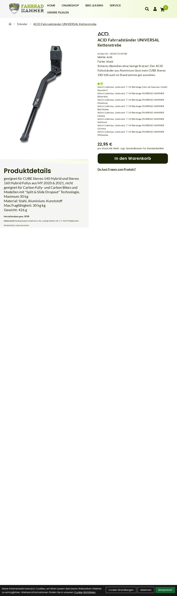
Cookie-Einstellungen (121, 590)
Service (115, 5)
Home (51, 5)
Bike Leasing (94, 5)
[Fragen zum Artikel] (133, 169)
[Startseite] (10, 24)
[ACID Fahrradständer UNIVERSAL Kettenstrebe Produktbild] (44, 94)
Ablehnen (145, 590)
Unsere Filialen (58, 12)
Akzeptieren (165, 590)
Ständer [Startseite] (22, 24)
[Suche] (147, 9)
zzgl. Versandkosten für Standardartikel (142, 148)
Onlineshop (70, 5)
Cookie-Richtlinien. (85, 592)
